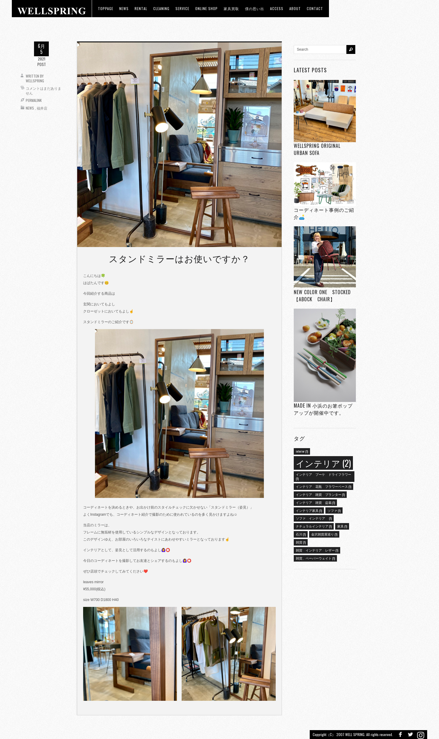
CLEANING (161, 8)
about (295, 8)
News (30, 107)
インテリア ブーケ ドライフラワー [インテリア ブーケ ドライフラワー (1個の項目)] (323, 476)
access (276, 8)
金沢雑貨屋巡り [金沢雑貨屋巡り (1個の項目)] (324, 534)
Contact (315, 8)
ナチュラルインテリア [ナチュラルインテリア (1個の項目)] (314, 526)
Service (182, 8)
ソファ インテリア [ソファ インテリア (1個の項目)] (314, 518)
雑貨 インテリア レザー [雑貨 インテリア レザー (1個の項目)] (317, 550)
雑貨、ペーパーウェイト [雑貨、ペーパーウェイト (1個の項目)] (315, 558)
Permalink (34, 100)
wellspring (35, 80)
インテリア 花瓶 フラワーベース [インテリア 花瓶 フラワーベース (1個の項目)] (323, 486)
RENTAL (141, 8)
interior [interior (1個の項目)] (302, 451)
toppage (105, 8)
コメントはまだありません (43, 90)
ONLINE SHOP (206, 8)
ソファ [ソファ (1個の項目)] (333, 510)
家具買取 (231, 8)
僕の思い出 (254, 8)
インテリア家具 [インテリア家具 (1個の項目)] (309, 510)
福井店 (42, 107)
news (124, 8)
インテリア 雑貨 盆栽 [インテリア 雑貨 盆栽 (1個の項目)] (315, 502)
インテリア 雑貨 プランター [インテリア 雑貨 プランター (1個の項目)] (320, 494)
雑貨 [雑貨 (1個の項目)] (301, 542)
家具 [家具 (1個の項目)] (342, 526)
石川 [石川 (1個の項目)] (301, 534)
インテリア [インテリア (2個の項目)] (323, 462)
